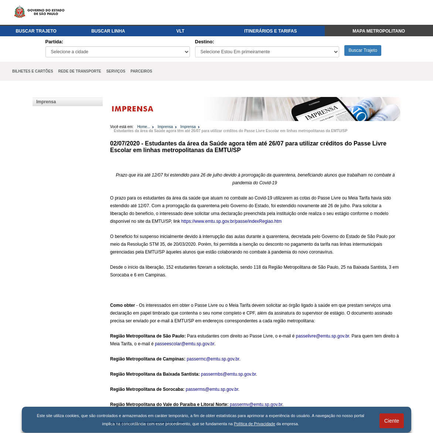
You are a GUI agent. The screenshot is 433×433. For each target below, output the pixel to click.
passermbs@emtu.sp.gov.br (228, 374)
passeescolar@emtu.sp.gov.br (184, 343)
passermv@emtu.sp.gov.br (256, 404)
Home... (143, 127)
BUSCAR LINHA (108, 31)
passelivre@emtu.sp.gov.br (322, 336)
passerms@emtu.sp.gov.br (212, 389)
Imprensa (46, 101)
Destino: (204, 41)
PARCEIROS (141, 71)
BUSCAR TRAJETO (36, 31)
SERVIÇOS (116, 71)
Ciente (391, 421)
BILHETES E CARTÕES (32, 71)
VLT (180, 31)
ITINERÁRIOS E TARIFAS (270, 31)
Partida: (54, 41)
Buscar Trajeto (362, 50)
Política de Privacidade (254, 424)
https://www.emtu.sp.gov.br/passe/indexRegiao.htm (231, 221)
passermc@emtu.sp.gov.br (213, 359)
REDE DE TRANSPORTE (79, 71)
